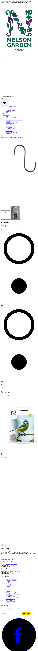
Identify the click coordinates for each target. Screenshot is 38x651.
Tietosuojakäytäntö (10, 585)
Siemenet (8, 116)
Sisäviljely (8, 126)
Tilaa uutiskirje (26, 613)
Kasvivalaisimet (9, 124)
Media (7, 582)
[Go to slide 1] (5, 215)
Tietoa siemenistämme (11, 580)
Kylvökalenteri (9, 131)
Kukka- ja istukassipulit (11, 117)
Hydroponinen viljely (10, 123)
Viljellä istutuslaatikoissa (11, 122)
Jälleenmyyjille (12, 106)
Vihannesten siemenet (10, 110)
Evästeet (8, 586)
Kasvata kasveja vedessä (11, 132)
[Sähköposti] (11, 613)
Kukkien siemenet (10, 111)
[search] (1, 136)
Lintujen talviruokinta (10, 128)
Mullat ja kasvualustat (11, 127)
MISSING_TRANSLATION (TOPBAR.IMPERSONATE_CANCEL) (14, 2)
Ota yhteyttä (8, 581)
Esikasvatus (8, 133)
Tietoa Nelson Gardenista (11, 579)
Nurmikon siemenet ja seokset (12, 597)
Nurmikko (8, 121)
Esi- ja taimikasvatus (10, 118)
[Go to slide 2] (15, 213)
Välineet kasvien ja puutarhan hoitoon (14, 120)
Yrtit (7, 112)
